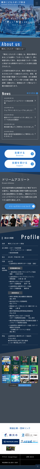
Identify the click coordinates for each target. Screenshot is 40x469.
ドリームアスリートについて (19, 208)
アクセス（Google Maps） (10, 459)
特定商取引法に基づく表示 (10, 464)
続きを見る (31, 93)
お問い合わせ (30, 459)
